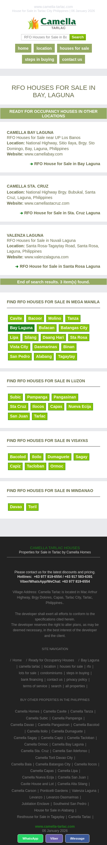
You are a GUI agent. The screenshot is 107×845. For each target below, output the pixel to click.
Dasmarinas (46, 346)
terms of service (35, 686)
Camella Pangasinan (54, 725)
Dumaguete (58, 456)
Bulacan (46, 327)
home (23, 48)
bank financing (32, 680)
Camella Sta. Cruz (27, 186)
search (56, 686)
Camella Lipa (68, 771)
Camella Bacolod (86, 725)
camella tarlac (29, 666)
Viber (54, 838)
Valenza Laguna (25, 235)
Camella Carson (24, 791)
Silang (31, 337)
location (44, 48)
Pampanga (37, 397)
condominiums (51, 673)
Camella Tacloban (80, 738)
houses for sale (74, 48)
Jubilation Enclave (35, 804)
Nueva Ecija (79, 406)
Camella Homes (27, 711)
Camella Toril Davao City (54, 758)
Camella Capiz (52, 738)
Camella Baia (21, 764)
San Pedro (20, 356)
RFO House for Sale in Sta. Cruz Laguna (62, 213)
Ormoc (57, 466)
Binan (68, 346)
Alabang (44, 356)
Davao (16, 506)
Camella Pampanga (67, 718)
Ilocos (38, 406)
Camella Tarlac (79, 817)
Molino (54, 318)
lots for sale (27, 673)
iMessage (77, 838)
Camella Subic (37, 718)
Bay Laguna (21, 327)
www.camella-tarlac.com (55, 827)
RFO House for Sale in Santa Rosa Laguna (60, 266)
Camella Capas (42, 771)
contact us (72, 59)
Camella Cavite (54, 711)
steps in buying (39, 59)
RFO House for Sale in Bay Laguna (67, 163)
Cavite (16, 318)
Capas (56, 406)
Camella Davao (22, 725)
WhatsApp (30, 838)
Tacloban (35, 466)
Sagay (81, 456)
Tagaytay (66, 356)
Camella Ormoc (36, 744)
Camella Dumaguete (67, 731)
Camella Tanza (81, 711)
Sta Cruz (18, 406)
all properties (75, 686)
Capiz (15, 466)
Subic (15, 397)
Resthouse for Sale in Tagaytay (40, 817)
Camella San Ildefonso (70, 751)
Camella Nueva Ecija (38, 777)
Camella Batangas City (53, 764)
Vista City (19, 346)
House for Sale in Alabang (54, 810)
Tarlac (39, 416)
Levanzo (35, 797)
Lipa (14, 337)
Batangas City (74, 327)
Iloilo (36, 456)
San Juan (19, 416)
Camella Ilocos (85, 764)
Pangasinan (65, 397)
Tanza (72, 318)
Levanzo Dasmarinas (62, 797)
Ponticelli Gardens (54, 791)
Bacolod (18, 456)
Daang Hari (53, 337)
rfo (89, 666)
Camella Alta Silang (72, 784)
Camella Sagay (25, 738)
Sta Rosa (78, 337)
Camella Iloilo (37, 731)
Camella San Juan (72, 777)
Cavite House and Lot (37, 784)
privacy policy (76, 680)
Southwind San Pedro (69, 804)
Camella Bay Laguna (30, 132)
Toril (32, 506)
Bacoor (35, 318)
